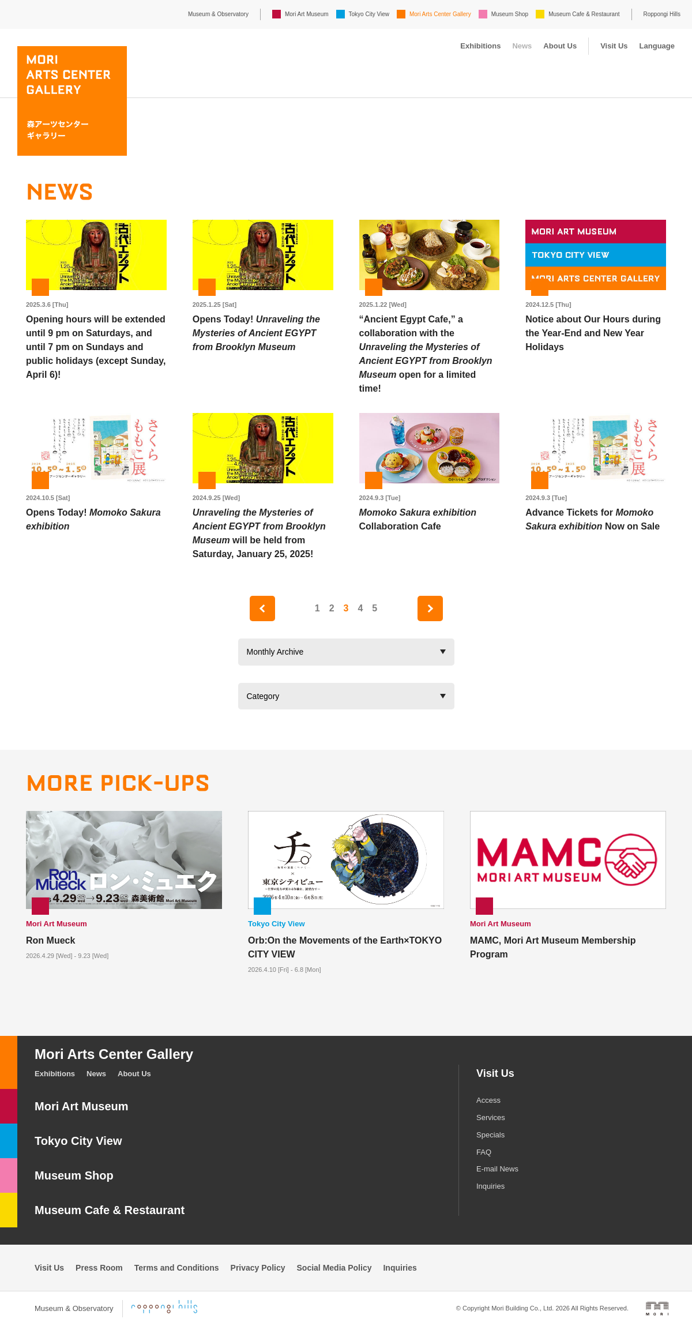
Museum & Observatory (218, 14)
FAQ (483, 1152)
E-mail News (497, 1169)
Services (490, 1117)
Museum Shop (509, 14)
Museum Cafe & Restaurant (583, 14)
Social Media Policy (334, 1267)
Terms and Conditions (176, 1267)
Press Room (99, 1267)
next (430, 608)
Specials (490, 1134)
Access (488, 1100)
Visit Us (613, 46)
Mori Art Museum (307, 14)
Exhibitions (480, 46)
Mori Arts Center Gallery (440, 14)
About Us (560, 46)
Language (657, 46)
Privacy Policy (258, 1267)
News (522, 46)
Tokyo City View (369, 14)
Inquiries (490, 1186)
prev (262, 608)
